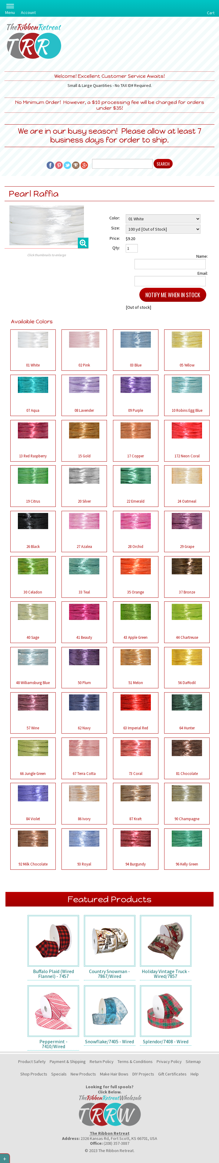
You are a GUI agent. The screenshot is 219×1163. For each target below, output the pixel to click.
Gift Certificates (172, 1074)
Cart (210, 12)
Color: (114, 218)
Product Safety (32, 1061)
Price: (115, 238)
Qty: (116, 247)
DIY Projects (143, 1074)
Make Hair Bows (114, 1074)
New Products (83, 1074)
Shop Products (33, 1074)
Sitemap (193, 1061)
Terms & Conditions (135, 1061)
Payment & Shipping (68, 1061)
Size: (115, 228)
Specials (59, 1074)
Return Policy (102, 1061)
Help (195, 1074)
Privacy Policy (169, 1061)
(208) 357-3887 (116, 1143)
